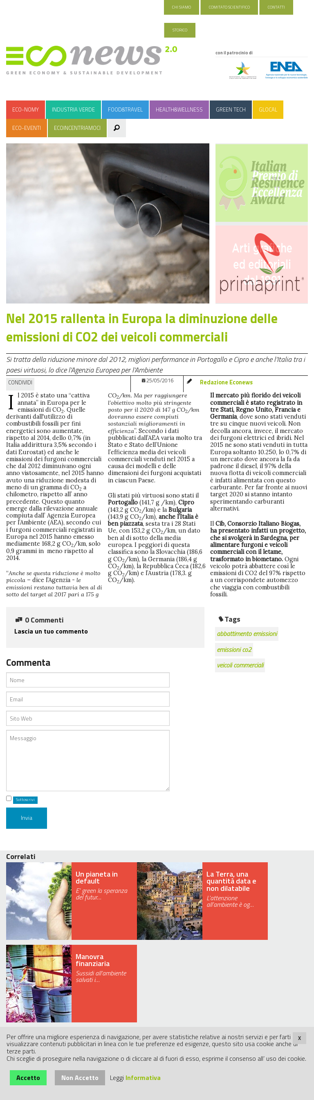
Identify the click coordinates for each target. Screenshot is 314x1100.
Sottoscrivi (25, 800)
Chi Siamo (181, 7)
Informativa (143, 1077)
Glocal (268, 109)
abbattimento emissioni (247, 633)
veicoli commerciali (240, 665)
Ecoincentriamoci (77, 128)
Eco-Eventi (26, 128)
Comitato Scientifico (229, 7)
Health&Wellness (179, 109)
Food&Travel (125, 109)
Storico (180, 30)
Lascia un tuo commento (51, 631)
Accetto (28, 1077)
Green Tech (231, 109)
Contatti (276, 7)
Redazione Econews (226, 382)
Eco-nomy (25, 109)
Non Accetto (80, 1077)
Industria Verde (73, 109)
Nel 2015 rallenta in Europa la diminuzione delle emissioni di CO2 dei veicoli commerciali (142, 327)
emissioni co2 (234, 649)
